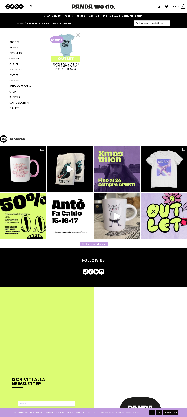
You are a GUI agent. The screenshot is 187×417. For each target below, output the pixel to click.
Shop (47, 16)
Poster (70, 16)
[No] (183, 413)
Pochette (15, 69)
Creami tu (15, 53)
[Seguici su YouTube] (21, 6)
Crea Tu (57, 16)
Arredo (82, 16)
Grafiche (94, 16)
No (159, 412)
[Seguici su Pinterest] (16, 6)
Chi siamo (114, 16)
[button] (31, 6)
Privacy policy (171, 412)
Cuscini (14, 58)
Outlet (139, 16)
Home (20, 23)
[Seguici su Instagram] (7, 6)
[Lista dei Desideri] (166, 6)
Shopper (14, 97)
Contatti (127, 16)
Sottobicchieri (19, 102)
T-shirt (14, 108)
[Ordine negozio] (152, 23)
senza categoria (20, 86)
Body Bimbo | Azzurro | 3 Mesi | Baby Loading (66, 65)
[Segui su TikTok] (12, 6)
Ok (152, 412)
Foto (104, 16)
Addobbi (14, 42)
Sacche (14, 80)
